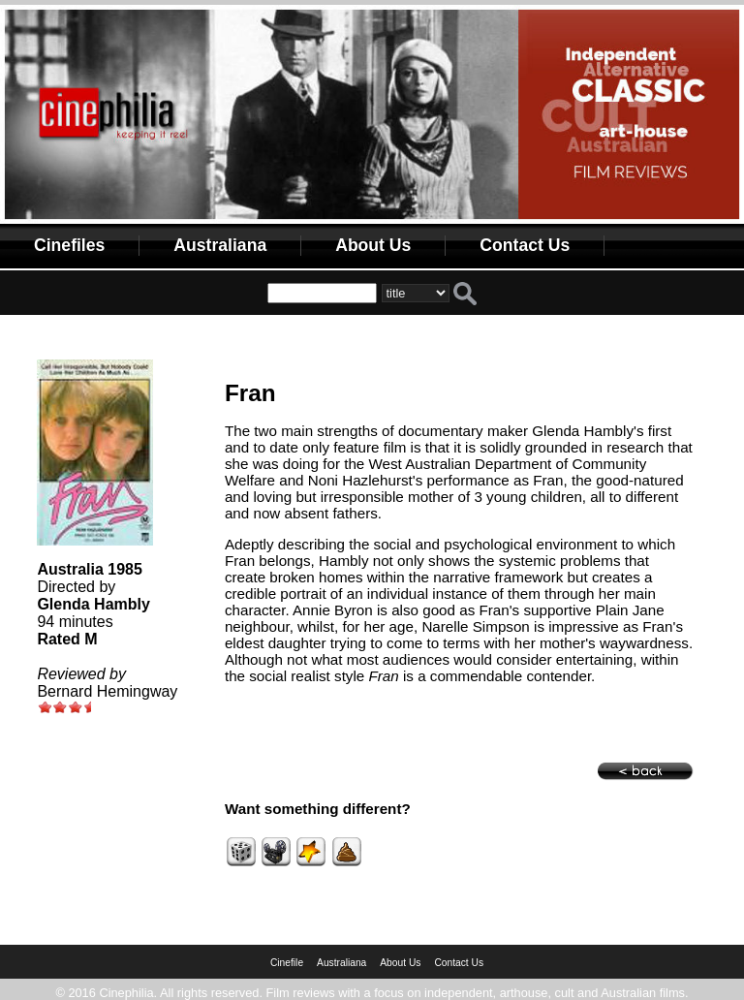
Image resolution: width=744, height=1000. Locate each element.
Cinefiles (69, 245)
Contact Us (525, 245)
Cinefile (286, 962)
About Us (373, 245)
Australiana (219, 245)
